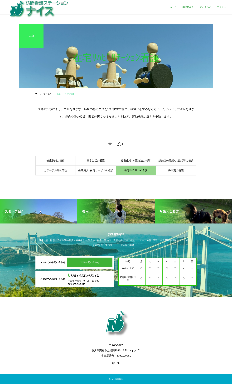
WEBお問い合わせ (90, 262)
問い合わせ (205, 7)
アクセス (221, 7)
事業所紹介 (188, 7)
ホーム (173, 7)
